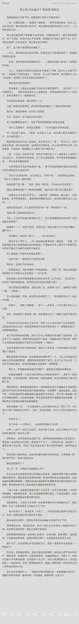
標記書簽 (55, 3)
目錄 (39, 614)
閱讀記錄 (74, 3)
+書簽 (55, 614)
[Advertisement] (39, 594)
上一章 (8, 614)
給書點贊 (61, 3)
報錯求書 (67, 3)
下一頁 (71, 614)
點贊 (23, 614)
